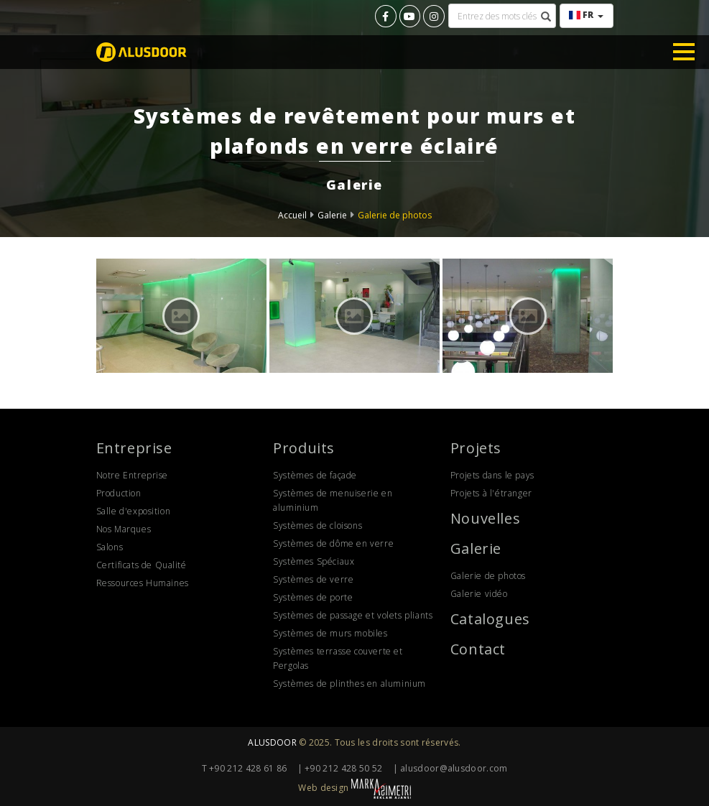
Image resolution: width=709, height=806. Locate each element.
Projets (475, 448)
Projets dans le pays (492, 475)
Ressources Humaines (142, 583)
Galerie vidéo (479, 594)
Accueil (292, 215)
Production (119, 493)
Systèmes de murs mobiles (330, 633)
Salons (110, 547)
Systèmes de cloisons (317, 525)
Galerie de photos (395, 215)
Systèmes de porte (313, 597)
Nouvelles (485, 518)
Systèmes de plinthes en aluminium (349, 683)
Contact (478, 649)
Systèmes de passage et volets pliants (352, 615)
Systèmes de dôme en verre (333, 543)
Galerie (332, 215)
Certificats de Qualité (141, 565)
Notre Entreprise (132, 475)
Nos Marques (124, 529)
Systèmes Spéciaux (313, 561)
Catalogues (490, 619)
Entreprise (134, 448)
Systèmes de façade (315, 475)
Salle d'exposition (133, 511)
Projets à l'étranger (491, 493)
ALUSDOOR (272, 742)
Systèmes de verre (313, 579)
